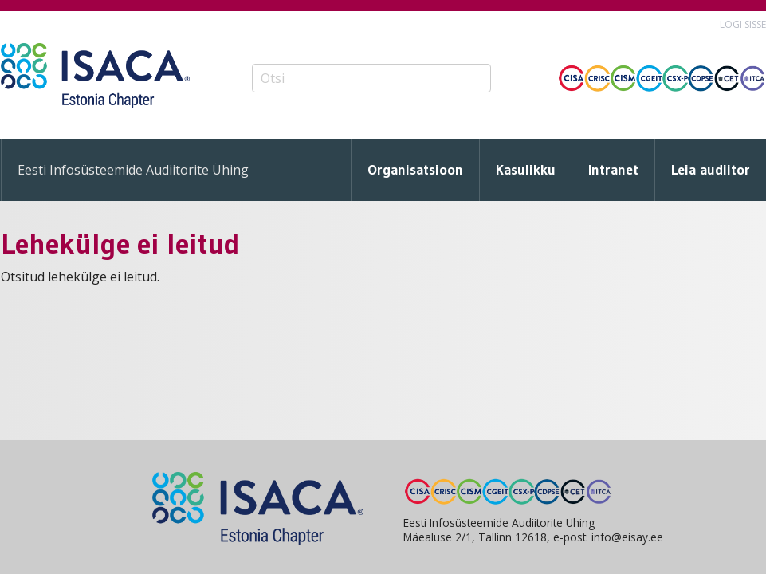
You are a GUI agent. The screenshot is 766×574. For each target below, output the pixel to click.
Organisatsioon (415, 170)
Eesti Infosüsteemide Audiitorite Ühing (133, 170)
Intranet (613, 170)
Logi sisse (743, 24)
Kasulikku (526, 170)
